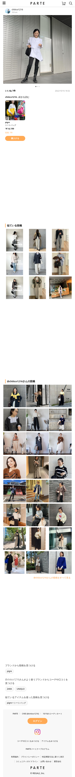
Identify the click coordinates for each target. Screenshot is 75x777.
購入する (15, 138)
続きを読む (24, 96)
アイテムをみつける (49, 741)
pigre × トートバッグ (16, 702)
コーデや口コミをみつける (28, 741)
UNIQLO (21, 688)
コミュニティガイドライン (27, 761)
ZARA (9, 688)
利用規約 (14, 756)
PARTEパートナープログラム (37, 749)
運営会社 (57, 761)
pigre (9, 671)
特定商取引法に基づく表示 (53, 756)
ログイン (37, 720)
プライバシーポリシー (30, 756)
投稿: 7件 (9, 132)
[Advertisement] (37, 181)
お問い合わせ (45, 761)
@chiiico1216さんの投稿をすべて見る (52, 577)
